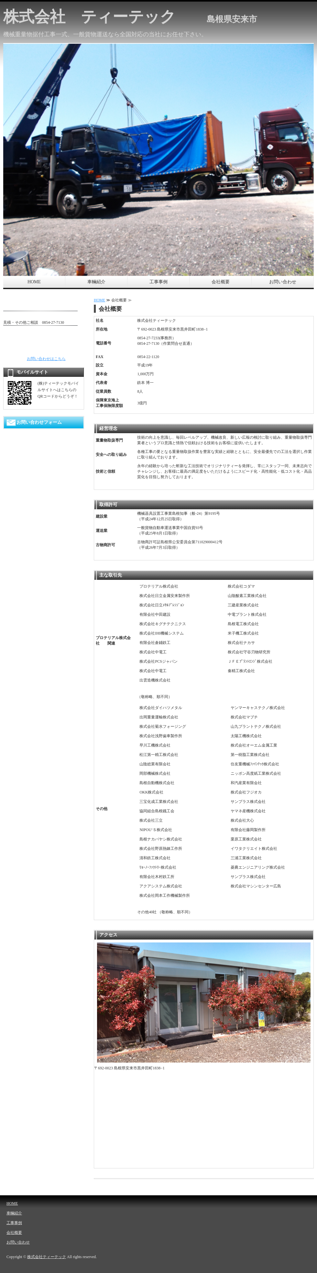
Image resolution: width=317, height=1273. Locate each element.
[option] (158, 159)
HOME (34, 281)
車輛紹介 (96, 281)
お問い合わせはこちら (46, 358)
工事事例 (158, 281)
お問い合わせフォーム (39, 422)
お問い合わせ (282, 281)
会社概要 (221, 281)
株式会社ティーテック (46, 1257)
